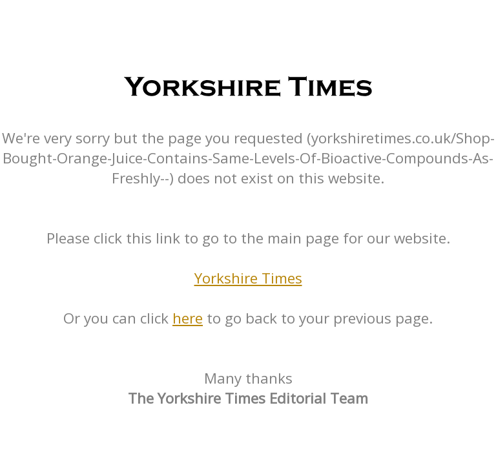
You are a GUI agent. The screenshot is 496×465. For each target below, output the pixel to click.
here (187, 318)
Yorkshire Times (248, 278)
